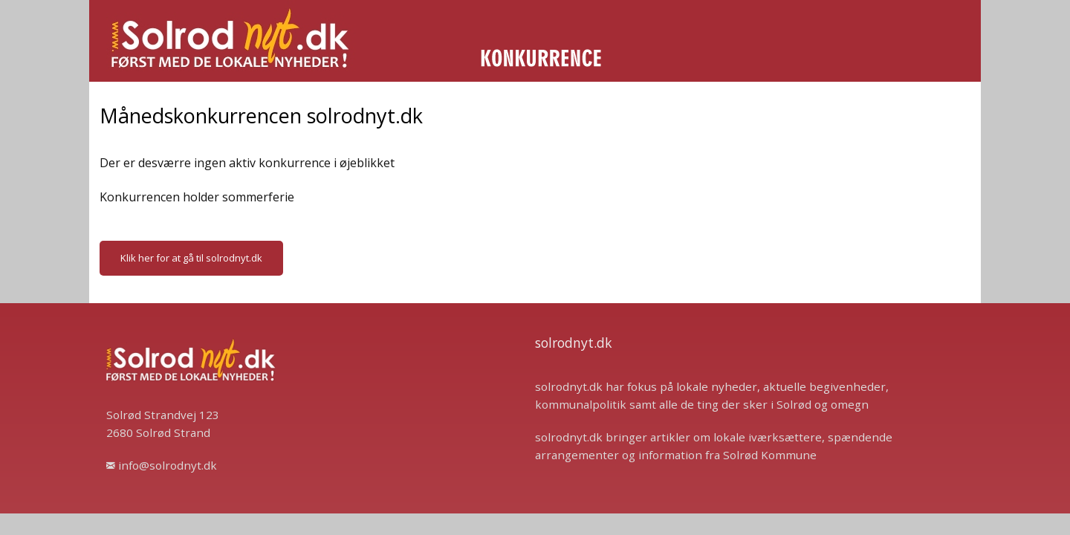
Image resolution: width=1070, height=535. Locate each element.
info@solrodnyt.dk (161, 465)
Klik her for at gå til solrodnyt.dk (191, 258)
